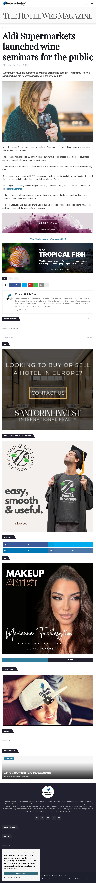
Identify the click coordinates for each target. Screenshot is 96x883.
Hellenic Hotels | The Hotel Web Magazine (54, 875)
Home (5, 28)
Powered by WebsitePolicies (13, 877)
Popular (25, 660)
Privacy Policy (47, 879)
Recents (71, 660)
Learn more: (13, 869)
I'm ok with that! (21, 873)
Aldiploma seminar (14, 189)
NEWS (11, 28)
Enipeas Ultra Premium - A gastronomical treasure (27, 773)
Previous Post (8, 338)
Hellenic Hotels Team (26, 294)
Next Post (89, 338)
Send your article (60, 879)
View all (91, 319)
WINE (16, 278)
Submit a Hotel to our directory (79, 879)
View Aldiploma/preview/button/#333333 (48, 239)
